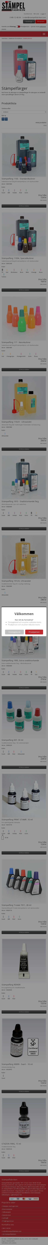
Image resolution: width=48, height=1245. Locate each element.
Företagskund (14, 632)
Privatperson (34, 632)
